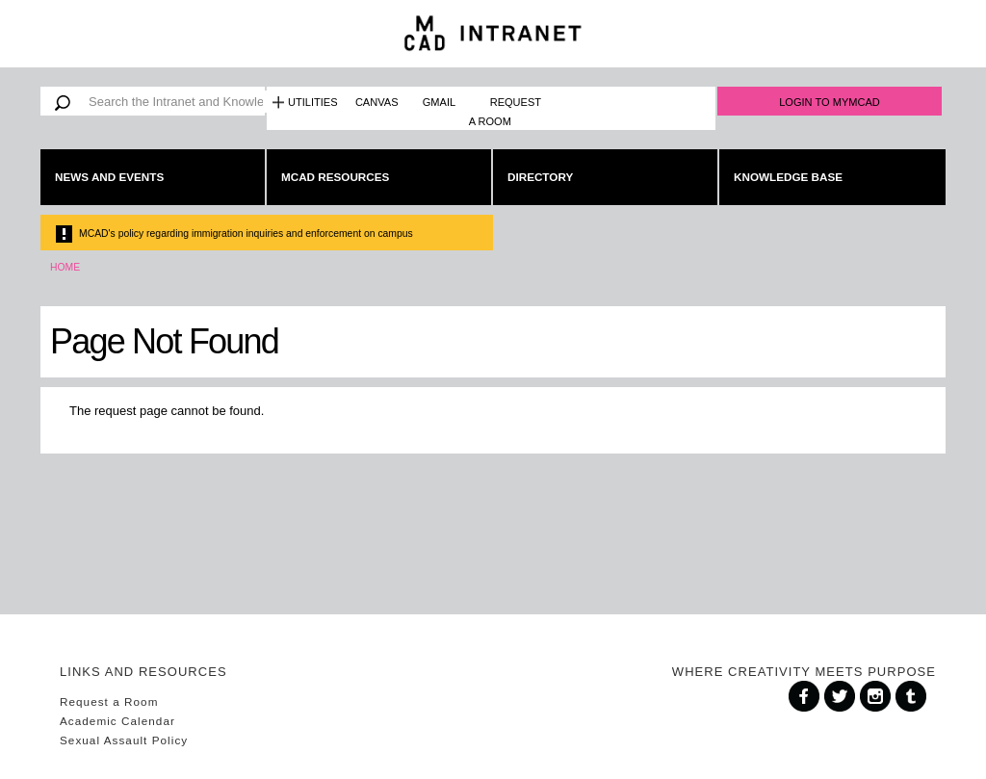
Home (65, 267)
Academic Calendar (117, 720)
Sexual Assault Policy (124, 740)
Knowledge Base (788, 176)
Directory (540, 176)
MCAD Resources (335, 176)
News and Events (109, 176)
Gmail (439, 102)
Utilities (313, 102)
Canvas (377, 102)
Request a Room (505, 111)
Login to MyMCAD (829, 102)
